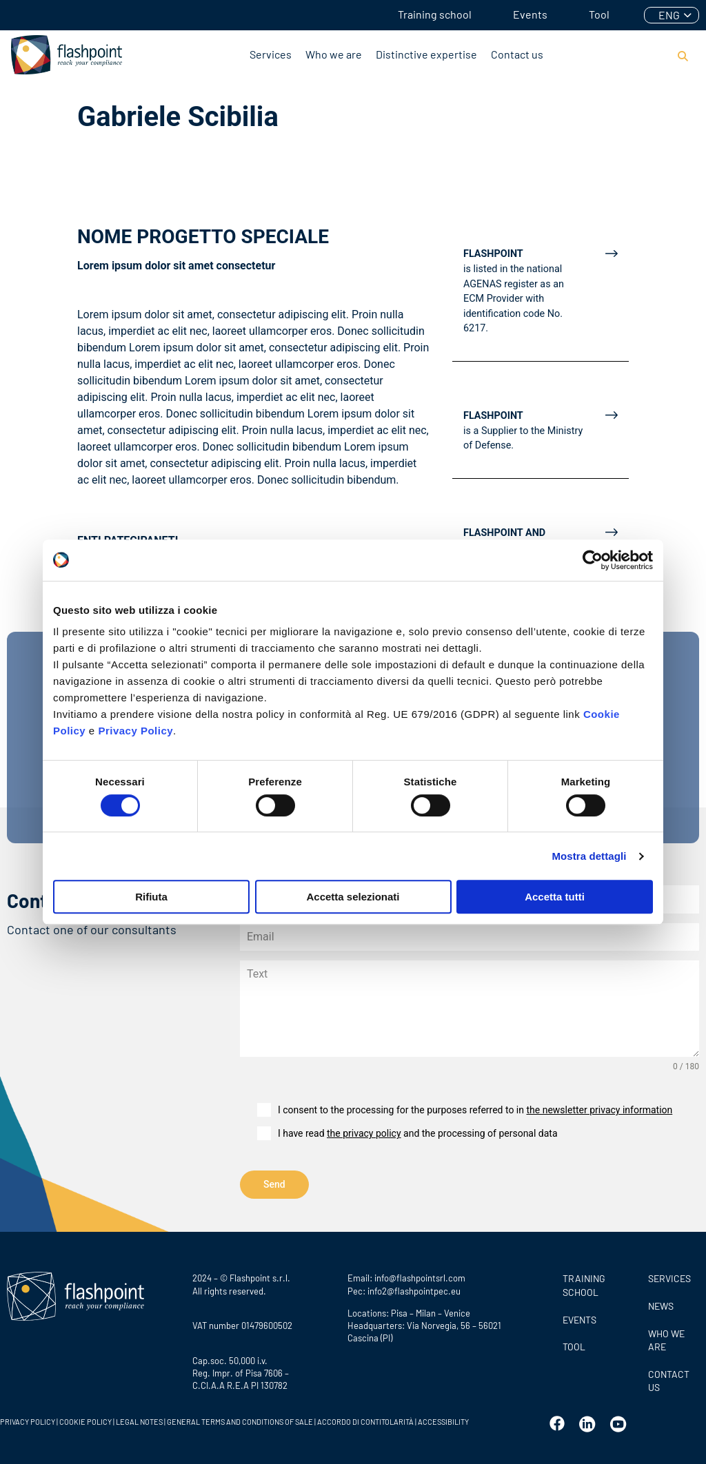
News (661, 1303)
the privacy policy (364, 1133)
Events (530, 14)
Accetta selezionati (352, 897)
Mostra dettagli (589, 856)
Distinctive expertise (426, 54)
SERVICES (669, 1275)
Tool (599, 14)
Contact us (517, 54)
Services (271, 54)
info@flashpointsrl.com (419, 1275)
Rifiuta (151, 897)
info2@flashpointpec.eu (414, 1287)
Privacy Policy (135, 730)
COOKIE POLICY (85, 1418)
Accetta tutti (555, 897)
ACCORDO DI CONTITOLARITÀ (365, 1418)
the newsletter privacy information (599, 1109)
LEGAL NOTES (139, 1418)
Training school (435, 14)
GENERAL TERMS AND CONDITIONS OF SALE (240, 1418)
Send (274, 1184)
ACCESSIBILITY (443, 1418)
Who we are (333, 54)
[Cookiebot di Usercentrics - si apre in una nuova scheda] (592, 560)
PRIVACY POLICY (27, 1418)
